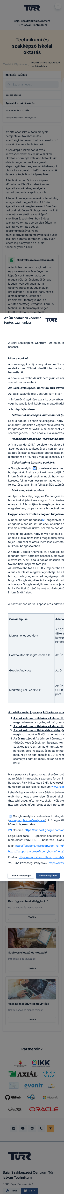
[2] (44, 520)
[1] (34, 468)
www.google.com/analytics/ (27, 820)
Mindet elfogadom (48, 875)
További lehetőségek (20, 875)
